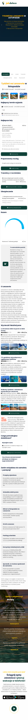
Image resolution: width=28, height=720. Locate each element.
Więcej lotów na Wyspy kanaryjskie (14, 21)
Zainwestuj (6, 550)
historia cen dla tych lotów (11, 149)
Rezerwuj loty (14, 154)
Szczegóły (6, 74)
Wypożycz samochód (14, 452)
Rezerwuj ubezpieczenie (14, 207)
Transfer (23, 74)
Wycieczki (22, 78)
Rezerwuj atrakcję (14, 353)
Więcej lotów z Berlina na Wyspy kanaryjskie (15, 26)
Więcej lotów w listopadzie (14, 28)
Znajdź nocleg (14, 168)
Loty (12, 74)
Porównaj (5, 540)
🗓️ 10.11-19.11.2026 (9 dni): (10, 115)
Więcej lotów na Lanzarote (14, 23)
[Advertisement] (14, 55)
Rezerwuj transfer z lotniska (14, 187)
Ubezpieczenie (7, 78)
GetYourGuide (12, 419)
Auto (15, 78)
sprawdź (5, 570)
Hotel (16, 74)
